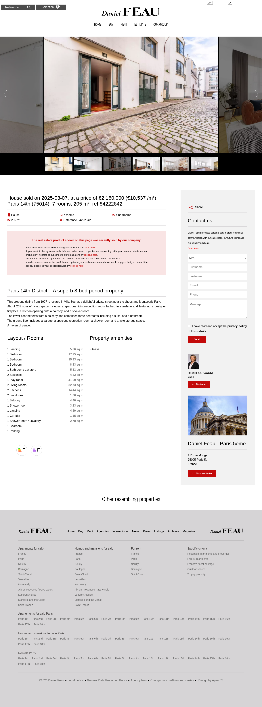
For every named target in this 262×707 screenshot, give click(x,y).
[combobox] (218, 258)
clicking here (90, 254)
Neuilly (22, 564)
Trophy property (196, 574)
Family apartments (197, 558)
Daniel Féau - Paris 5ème (217, 443)
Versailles (23, 579)
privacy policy (237, 326)
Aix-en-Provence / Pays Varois (35, 589)
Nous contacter (202, 473)
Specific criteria (197, 548)
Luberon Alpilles (27, 594)
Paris (21, 558)
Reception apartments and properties (208, 553)
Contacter (199, 384)
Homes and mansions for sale (94, 548)
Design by (210, 680)
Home (131, 11)
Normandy (24, 584)
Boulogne (23, 569)
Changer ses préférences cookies (172, 680)
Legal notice (75, 680)
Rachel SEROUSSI (200, 372)
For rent (136, 548)
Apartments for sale (31, 548)
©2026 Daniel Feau (51, 680)
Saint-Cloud (25, 574)
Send (197, 339)
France (22, 553)
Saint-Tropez (25, 604)
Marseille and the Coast (31, 599)
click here (90, 247)
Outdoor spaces (196, 569)
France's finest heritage (200, 564)
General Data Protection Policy (107, 680)
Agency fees (139, 680)
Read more (193, 248)
